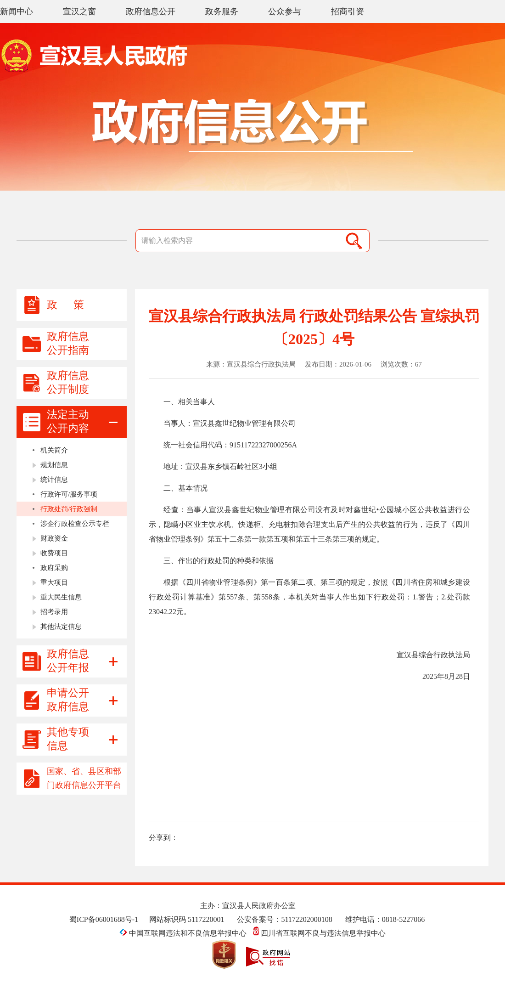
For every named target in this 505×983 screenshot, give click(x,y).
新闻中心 (16, 11)
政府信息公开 (150, 11)
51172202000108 (306, 919)
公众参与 (284, 11)
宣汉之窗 (79, 11)
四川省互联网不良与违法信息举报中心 (319, 933)
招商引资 (347, 11)
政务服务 (221, 11)
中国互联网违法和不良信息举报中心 (183, 933)
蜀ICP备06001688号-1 (103, 919)
